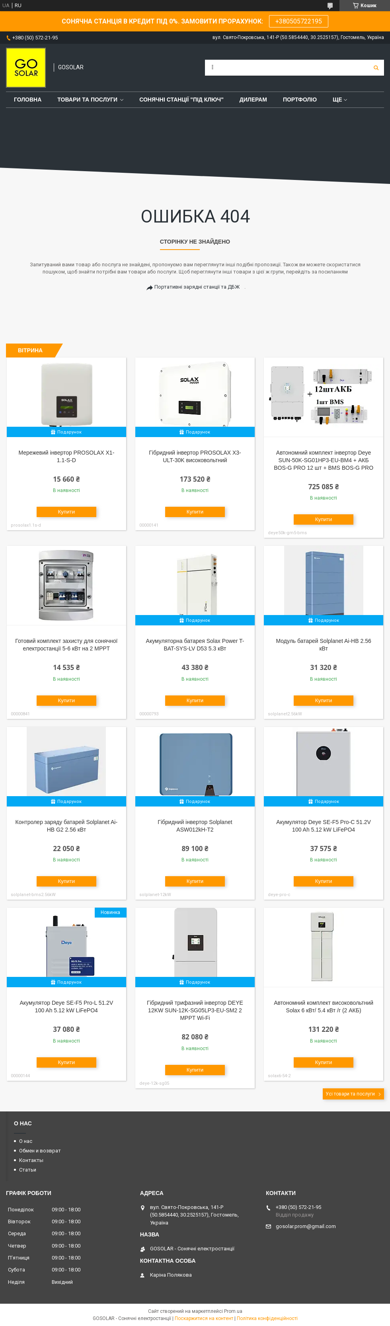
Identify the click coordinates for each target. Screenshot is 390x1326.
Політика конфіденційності (267, 1318)
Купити (66, 512)
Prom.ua (233, 1311)
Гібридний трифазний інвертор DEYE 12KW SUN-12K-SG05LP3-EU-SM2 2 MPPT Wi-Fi (195, 1010)
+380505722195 (298, 21)
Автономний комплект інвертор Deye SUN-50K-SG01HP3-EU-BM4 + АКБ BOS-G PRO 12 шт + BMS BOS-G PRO (323, 460)
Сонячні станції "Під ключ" (181, 99)
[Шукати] (376, 68)
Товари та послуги (87, 99)
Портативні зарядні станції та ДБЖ (197, 287)
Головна (27, 99)
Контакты (31, 1160)
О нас (25, 1141)
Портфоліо (300, 99)
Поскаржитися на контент (204, 1318)
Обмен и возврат (40, 1151)
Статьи (27, 1170)
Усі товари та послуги (350, 1094)
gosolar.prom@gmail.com (306, 1226)
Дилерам (253, 99)
